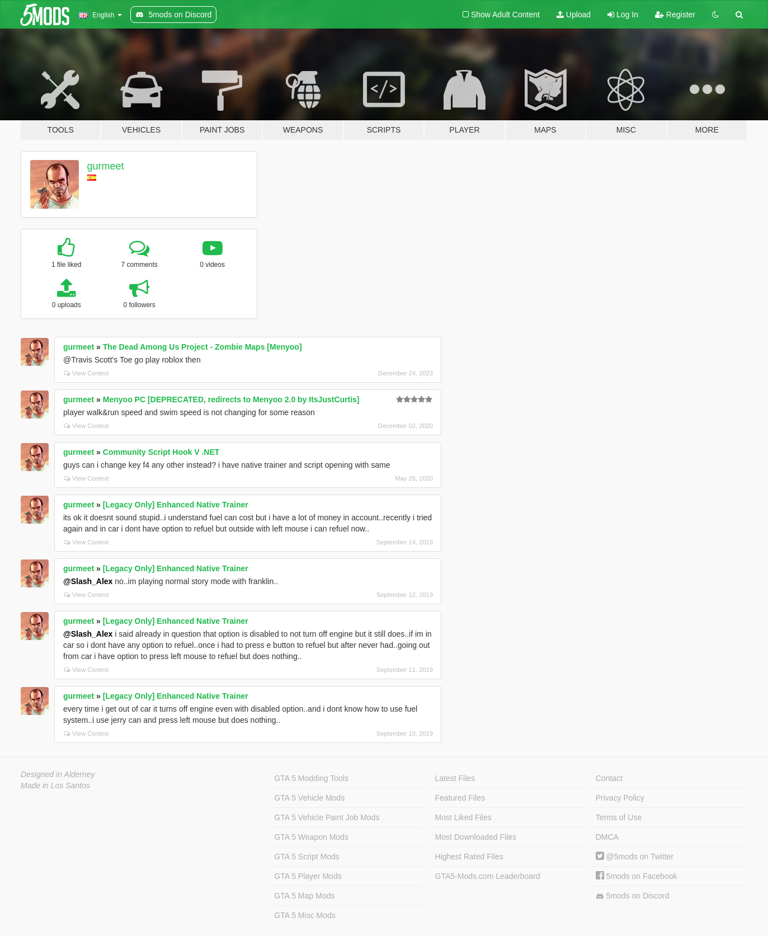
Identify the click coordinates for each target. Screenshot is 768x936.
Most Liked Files (463, 817)
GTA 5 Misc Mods (304, 915)
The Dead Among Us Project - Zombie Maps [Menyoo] (202, 346)
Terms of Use (619, 817)
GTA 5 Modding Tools (311, 778)
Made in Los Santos (55, 785)
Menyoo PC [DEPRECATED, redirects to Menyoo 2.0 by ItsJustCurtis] (231, 399)
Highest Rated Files (469, 856)
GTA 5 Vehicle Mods (309, 797)
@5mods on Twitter (634, 857)
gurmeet (105, 166)
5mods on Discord (633, 896)
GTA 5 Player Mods (307, 876)
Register (675, 14)
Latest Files (455, 778)
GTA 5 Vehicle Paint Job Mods (326, 817)
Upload (574, 14)
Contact (609, 778)
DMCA (607, 836)
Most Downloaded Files (476, 836)
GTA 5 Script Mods (306, 856)
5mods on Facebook (636, 876)
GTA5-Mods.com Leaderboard (487, 876)
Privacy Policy (620, 797)
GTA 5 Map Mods (304, 895)
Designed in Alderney (58, 774)
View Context (86, 373)
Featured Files (460, 797)
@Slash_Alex (87, 581)
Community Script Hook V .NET (161, 452)
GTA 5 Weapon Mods (311, 836)
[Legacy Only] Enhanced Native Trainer (175, 504)
